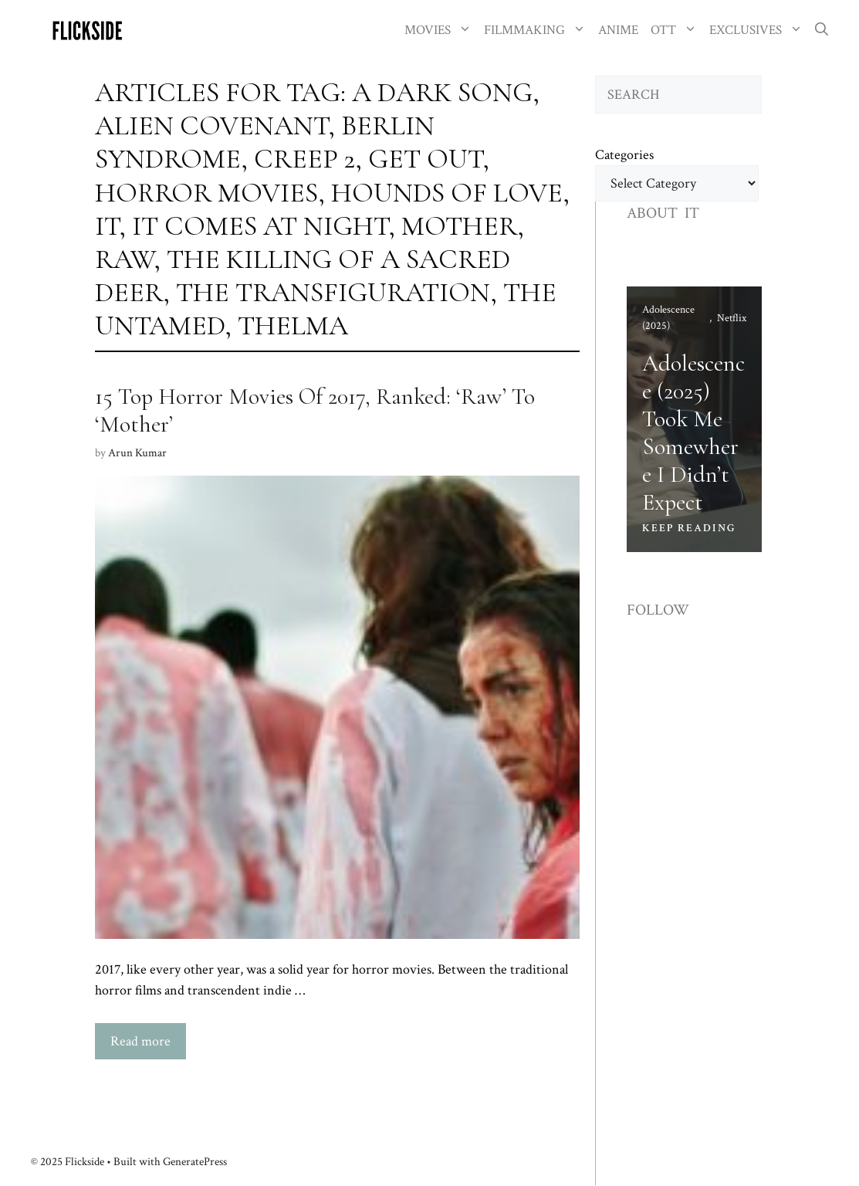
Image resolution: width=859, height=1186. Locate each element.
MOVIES (441, 30)
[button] (821, 30)
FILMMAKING (538, 30)
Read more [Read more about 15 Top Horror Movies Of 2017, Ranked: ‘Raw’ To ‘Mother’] (140, 1041)
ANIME (618, 30)
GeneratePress (195, 1161)
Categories (624, 155)
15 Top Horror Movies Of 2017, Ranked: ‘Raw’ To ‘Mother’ (315, 410)
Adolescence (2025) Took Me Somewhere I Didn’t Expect (693, 433)
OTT (677, 30)
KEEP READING (689, 528)
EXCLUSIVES (759, 30)
